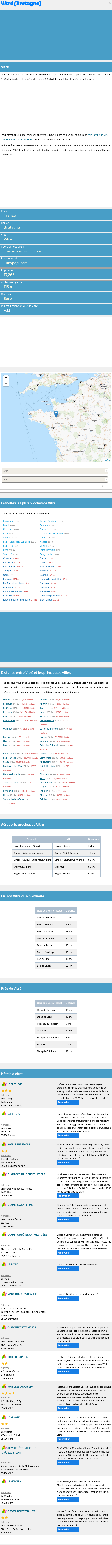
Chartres (44, 774)
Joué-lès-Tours (11, 782)
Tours (43, 708)
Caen (5, 716)
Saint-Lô (7, 554)
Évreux (43, 737)
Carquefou (45, 529)
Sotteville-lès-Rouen (14, 799)
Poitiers (44, 716)
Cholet (43, 753)
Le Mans (7, 708)
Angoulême (45, 762)
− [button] (6, 383)
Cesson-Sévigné (48, 521)
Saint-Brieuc (9, 758)
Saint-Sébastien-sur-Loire (16, 542)
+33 (7, 310)
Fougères (8, 521)
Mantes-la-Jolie (11, 774)
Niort (5, 741)
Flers (5, 533)
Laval (6, 525)
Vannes (44, 741)
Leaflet (107, 460)
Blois (5, 745)
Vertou (43, 546)
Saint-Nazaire (47, 720)
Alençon (44, 795)
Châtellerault (46, 782)
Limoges (7, 712)
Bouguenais (46, 554)
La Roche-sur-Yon (49, 729)
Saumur (44, 791)
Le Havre (7, 704)
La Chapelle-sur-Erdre (51, 533)
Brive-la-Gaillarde (49, 745)
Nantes (43, 542)
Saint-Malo (9, 546)
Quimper (7, 729)
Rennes (44, 525)
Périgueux (8, 791)
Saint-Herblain (47, 550)
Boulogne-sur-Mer (12, 766)
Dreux (6, 795)
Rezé (5, 550)
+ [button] (6, 378)
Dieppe (43, 787)
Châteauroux (9, 753)
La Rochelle (9, 720)
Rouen (43, 712)
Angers (7, 537)
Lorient (7, 737)
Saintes (44, 799)
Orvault (44, 537)
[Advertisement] (56, 35)
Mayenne (8, 529)
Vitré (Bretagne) (21, 3)
